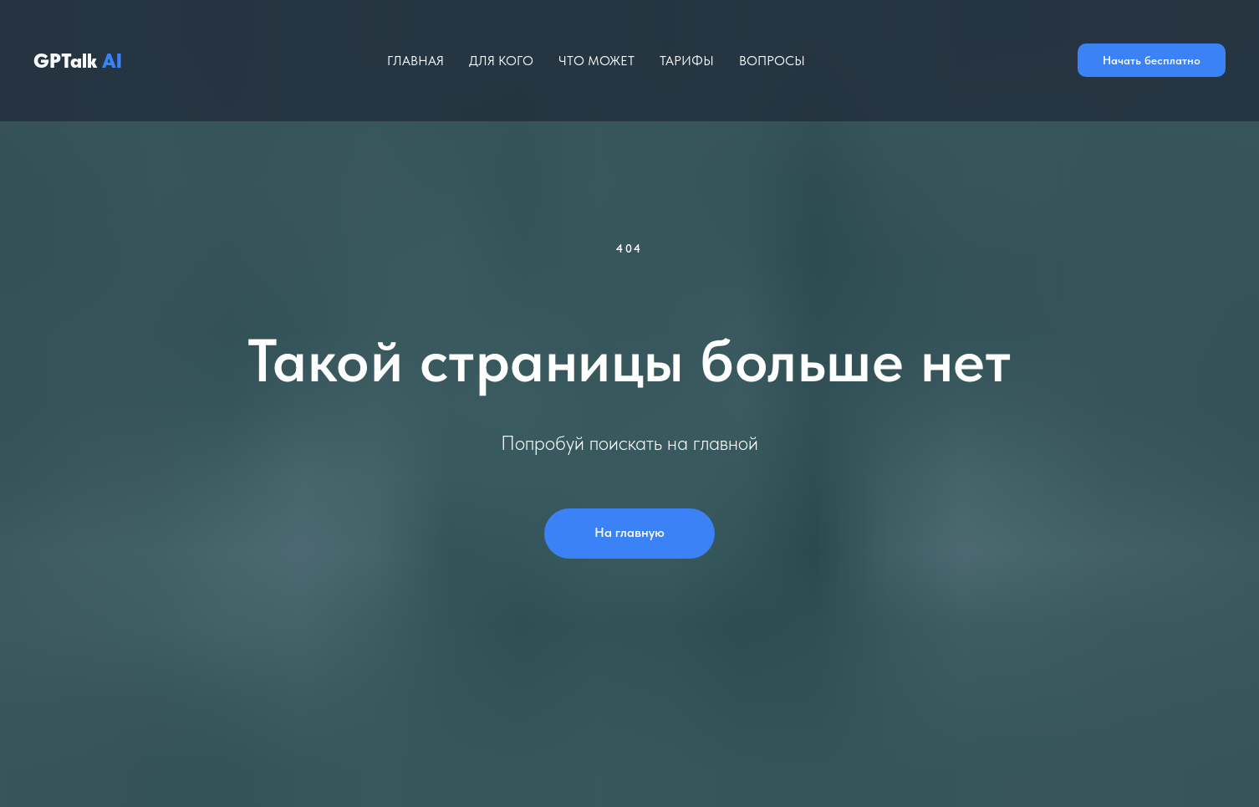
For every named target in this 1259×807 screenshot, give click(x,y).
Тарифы (687, 61)
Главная (415, 61)
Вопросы (772, 61)
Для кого (501, 61)
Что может (596, 61)
